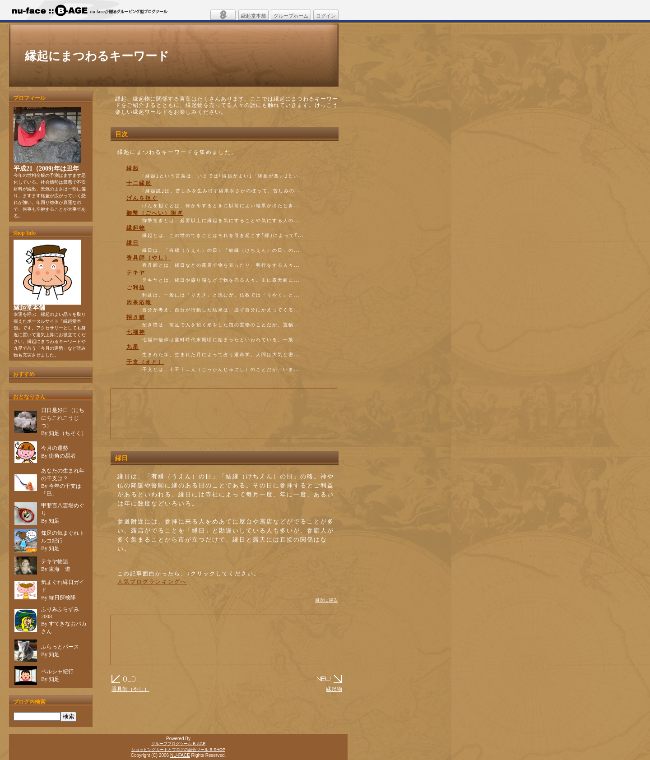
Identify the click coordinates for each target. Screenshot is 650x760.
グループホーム (291, 16)
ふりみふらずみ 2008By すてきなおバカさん (64, 620)
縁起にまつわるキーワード (97, 56)
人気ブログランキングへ (152, 582)
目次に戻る (326, 600)
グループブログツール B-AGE (178, 743)
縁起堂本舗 (253, 16)
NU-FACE (180, 755)
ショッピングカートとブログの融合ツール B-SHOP (178, 749)
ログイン (326, 16)
